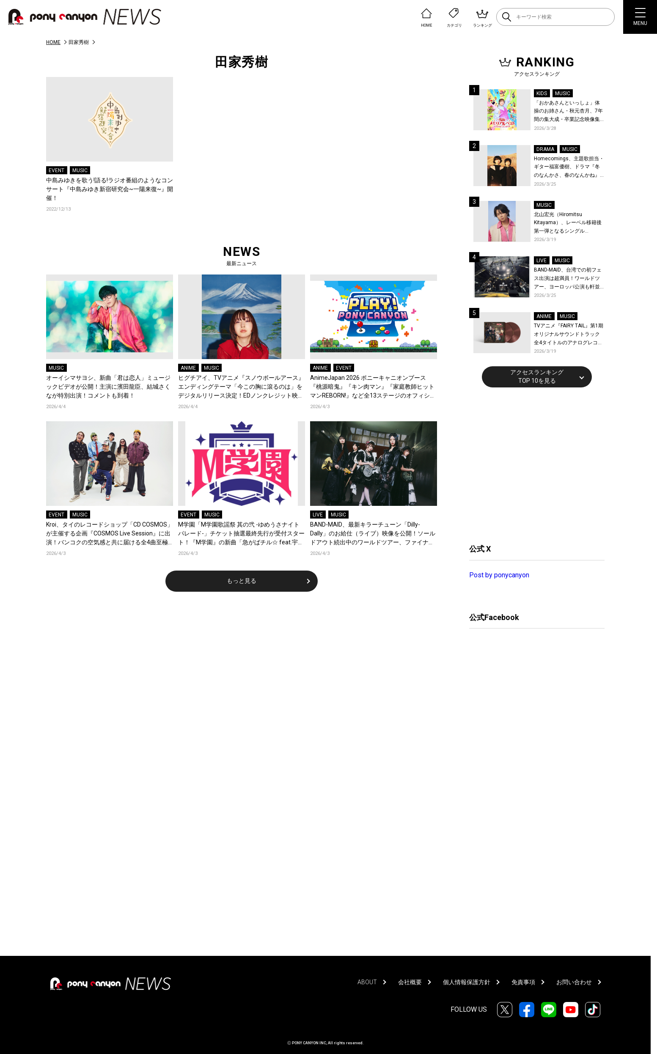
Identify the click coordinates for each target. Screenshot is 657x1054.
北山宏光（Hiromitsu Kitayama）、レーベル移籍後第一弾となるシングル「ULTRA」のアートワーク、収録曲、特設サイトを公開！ (569, 223)
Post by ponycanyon (499, 575)
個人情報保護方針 (466, 982)
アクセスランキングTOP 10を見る (537, 376)
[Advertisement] (532, 464)
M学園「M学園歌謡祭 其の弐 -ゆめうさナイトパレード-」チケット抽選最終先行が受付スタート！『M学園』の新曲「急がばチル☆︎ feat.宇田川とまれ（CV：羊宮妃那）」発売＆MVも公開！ (241, 534)
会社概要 (410, 982)
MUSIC (80, 170)
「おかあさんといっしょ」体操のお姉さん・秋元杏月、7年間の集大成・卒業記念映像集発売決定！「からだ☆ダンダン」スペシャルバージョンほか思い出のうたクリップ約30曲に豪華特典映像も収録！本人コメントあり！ (568, 112)
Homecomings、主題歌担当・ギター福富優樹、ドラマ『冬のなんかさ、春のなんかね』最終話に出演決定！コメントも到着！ (569, 168)
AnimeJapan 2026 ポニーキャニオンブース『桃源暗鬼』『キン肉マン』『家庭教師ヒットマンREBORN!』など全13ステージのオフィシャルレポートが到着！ (373, 387)
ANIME (188, 368)
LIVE (318, 515)
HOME (53, 42)
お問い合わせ (574, 982)
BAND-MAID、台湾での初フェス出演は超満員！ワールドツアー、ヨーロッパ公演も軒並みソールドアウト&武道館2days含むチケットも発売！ (568, 279)
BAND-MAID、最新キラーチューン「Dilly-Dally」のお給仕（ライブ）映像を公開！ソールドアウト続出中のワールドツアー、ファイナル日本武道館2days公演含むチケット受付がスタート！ (372, 534)
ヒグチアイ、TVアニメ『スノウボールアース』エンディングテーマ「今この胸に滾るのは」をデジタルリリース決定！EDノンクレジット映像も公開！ (241, 387)
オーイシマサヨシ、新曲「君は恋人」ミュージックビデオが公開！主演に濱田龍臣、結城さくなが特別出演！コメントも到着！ (108, 386)
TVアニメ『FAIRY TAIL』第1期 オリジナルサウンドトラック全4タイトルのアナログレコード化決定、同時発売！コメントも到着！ (568, 335)
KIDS (541, 93)
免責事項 (523, 982)
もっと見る (241, 580)
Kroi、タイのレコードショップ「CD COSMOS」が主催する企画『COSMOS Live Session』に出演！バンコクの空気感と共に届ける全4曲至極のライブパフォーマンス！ (109, 534)
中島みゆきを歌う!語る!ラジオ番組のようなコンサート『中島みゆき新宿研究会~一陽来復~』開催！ (109, 189)
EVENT (56, 170)
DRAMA (545, 149)
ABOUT (367, 982)
